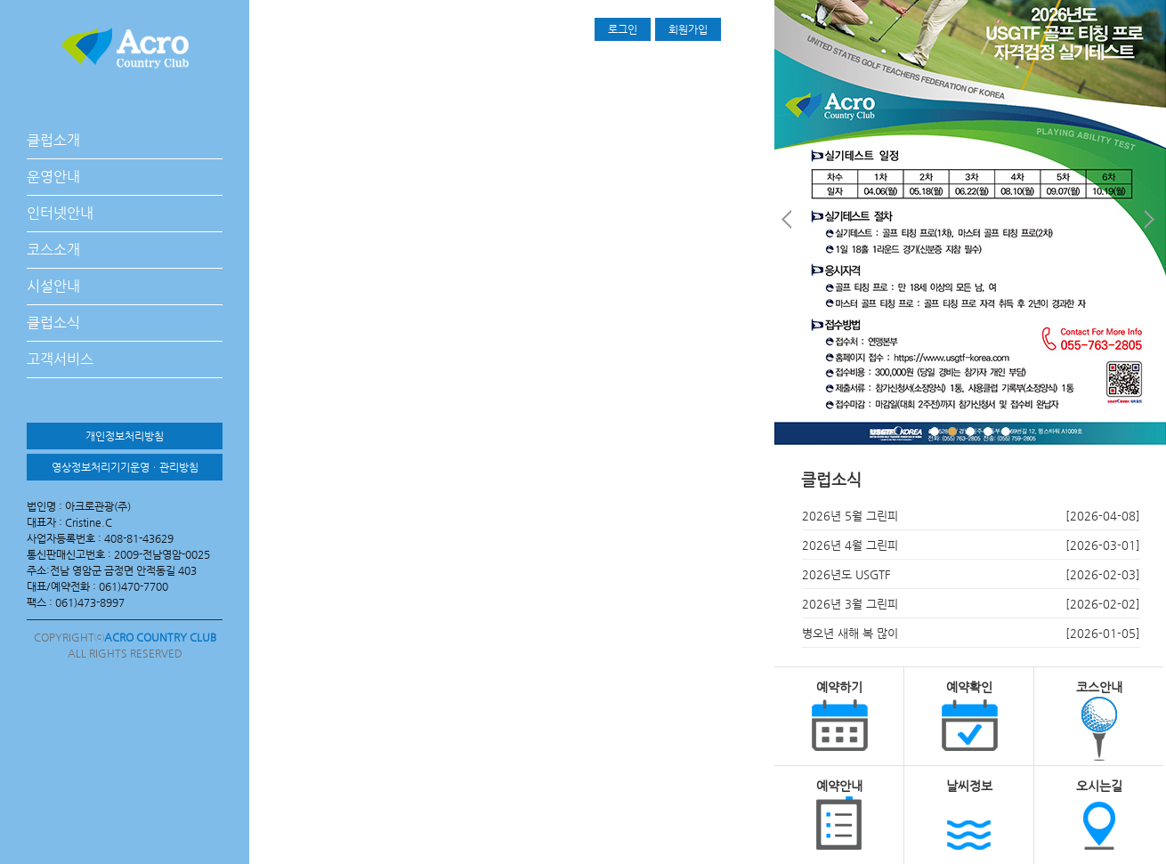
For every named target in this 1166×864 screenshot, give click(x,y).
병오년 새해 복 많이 (850, 633)
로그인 (622, 29)
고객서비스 (60, 359)
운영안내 (53, 176)
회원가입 (688, 29)
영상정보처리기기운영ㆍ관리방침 (125, 467)
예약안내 (839, 786)
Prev (788, 223)
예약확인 (969, 687)
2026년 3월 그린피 (850, 603)
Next (1152, 223)
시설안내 (53, 286)
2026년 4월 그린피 (850, 545)
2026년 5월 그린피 (850, 515)
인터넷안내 (60, 213)
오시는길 (1099, 786)
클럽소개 (53, 140)
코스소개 (53, 249)
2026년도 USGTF (846, 574)
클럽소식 (53, 322)
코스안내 (1099, 687)
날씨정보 (969, 786)
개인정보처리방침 (124, 436)
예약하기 (839, 687)
